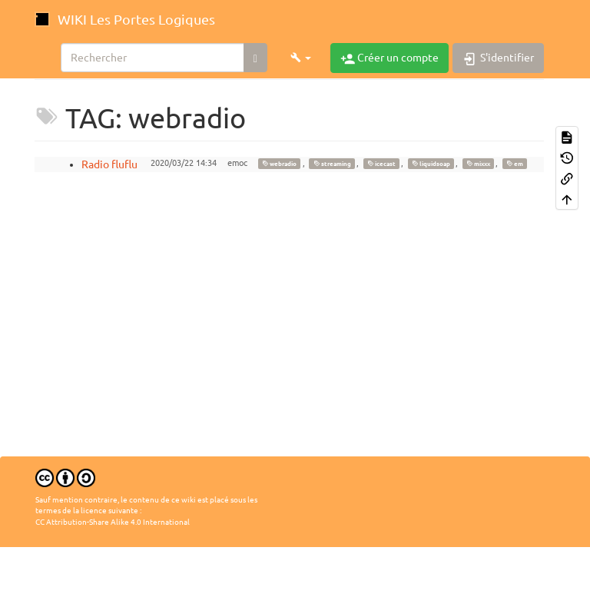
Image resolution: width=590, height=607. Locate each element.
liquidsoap (431, 164)
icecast (381, 164)
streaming (332, 164)
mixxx (478, 164)
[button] (301, 57)
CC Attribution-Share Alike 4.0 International (112, 522)
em (514, 164)
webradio (279, 164)
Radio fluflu (109, 164)
